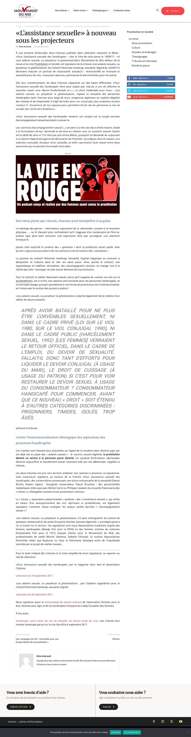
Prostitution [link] (41, 64)
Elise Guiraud (25, 46)
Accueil (19, 26)
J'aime (170, 78)
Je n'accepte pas (131, 732)
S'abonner (168, 97)
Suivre (170, 84)
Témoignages (139, 56)
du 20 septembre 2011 (34, 594)
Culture (136, 47)
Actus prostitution (53, 26)
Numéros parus (141, 65)
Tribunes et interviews (144, 61)
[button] (157, 10)
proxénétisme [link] (23, 280)
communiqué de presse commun (63, 602)
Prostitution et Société (34, 26)
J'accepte (115, 732)
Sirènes (116, 639)
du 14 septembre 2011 (34, 575)
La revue (133, 38)
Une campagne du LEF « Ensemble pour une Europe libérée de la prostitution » (37, 640)
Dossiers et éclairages (144, 52)
